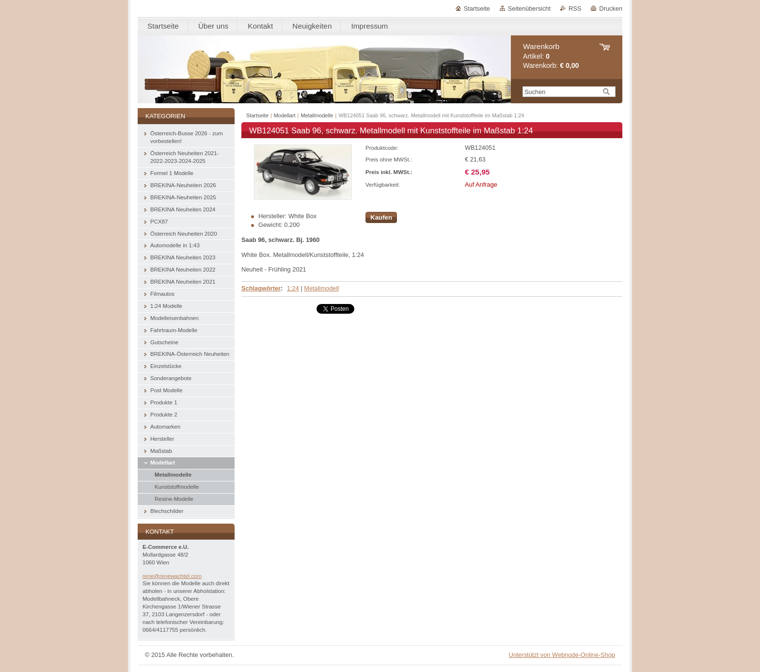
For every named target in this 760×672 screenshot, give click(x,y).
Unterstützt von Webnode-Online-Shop (561, 654)
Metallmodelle (317, 115)
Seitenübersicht (529, 8)
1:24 (293, 288)
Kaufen (381, 217)
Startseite (477, 8)
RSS (575, 8)
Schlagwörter (261, 288)
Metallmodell (321, 288)
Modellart (285, 115)
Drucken (610, 8)
